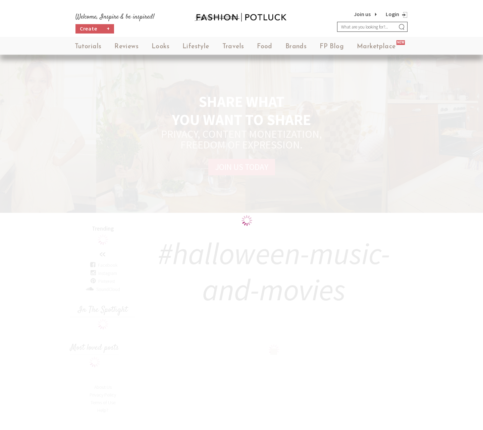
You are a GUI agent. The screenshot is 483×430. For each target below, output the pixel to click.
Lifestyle (195, 47)
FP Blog (332, 47)
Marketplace (376, 47)
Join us (362, 14)
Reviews (126, 47)
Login (392, 14)
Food (264, 47)
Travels (233, 47)
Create (95, 28)
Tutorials (88, 47)
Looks (160, 47)
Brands (296, 47)
